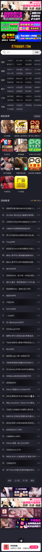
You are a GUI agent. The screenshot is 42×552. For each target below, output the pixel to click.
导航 (3, 107)
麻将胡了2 (10, 64)
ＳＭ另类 (37, 73)
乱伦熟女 (28, 82)
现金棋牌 (28, 64)
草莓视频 (28, 105)
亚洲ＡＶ (10, 69)
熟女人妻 (10, 73)
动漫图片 (37, 87)
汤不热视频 (37, 105)
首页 (9, 480)
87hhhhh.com (21, 46)
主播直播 (28, 73)
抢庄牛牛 (37, 64)
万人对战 (28, 60)
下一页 (25, 480)
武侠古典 (37, 96)
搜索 (36, 52)
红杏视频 (10, 109)
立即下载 (34, 547)
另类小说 (19, 100)
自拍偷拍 (19, 69)
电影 (3, 80)
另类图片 (37, 91)
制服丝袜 (10, 82)
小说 (3, 98)
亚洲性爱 (10, 78)
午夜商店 (19, 105)
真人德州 (19, 60)
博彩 (3, 62)
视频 (3, 71)
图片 (3, 89)
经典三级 (19, 82)
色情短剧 (19, 109)
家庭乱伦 (19, 96)
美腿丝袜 (10, 91)
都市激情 (10, 96)
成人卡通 (28, 78)
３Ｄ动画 (37, 69)
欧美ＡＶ (28, 69)
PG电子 (10, 60)
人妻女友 (28, 96)
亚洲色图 (19, 87)
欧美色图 (28, 87)
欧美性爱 (37, 78)
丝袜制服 (19, 73)
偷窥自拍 (10, 87)
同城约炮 (10, 105)
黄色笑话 (28, 100)
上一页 (17, 480)
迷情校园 (10, 100)
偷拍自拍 (19, 78)
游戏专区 (37, 60)
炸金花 (19, 64)
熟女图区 (28, 91)
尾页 (32, 480)
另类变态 (37, 82)
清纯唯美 (19, 91)
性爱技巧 (37, 100)
